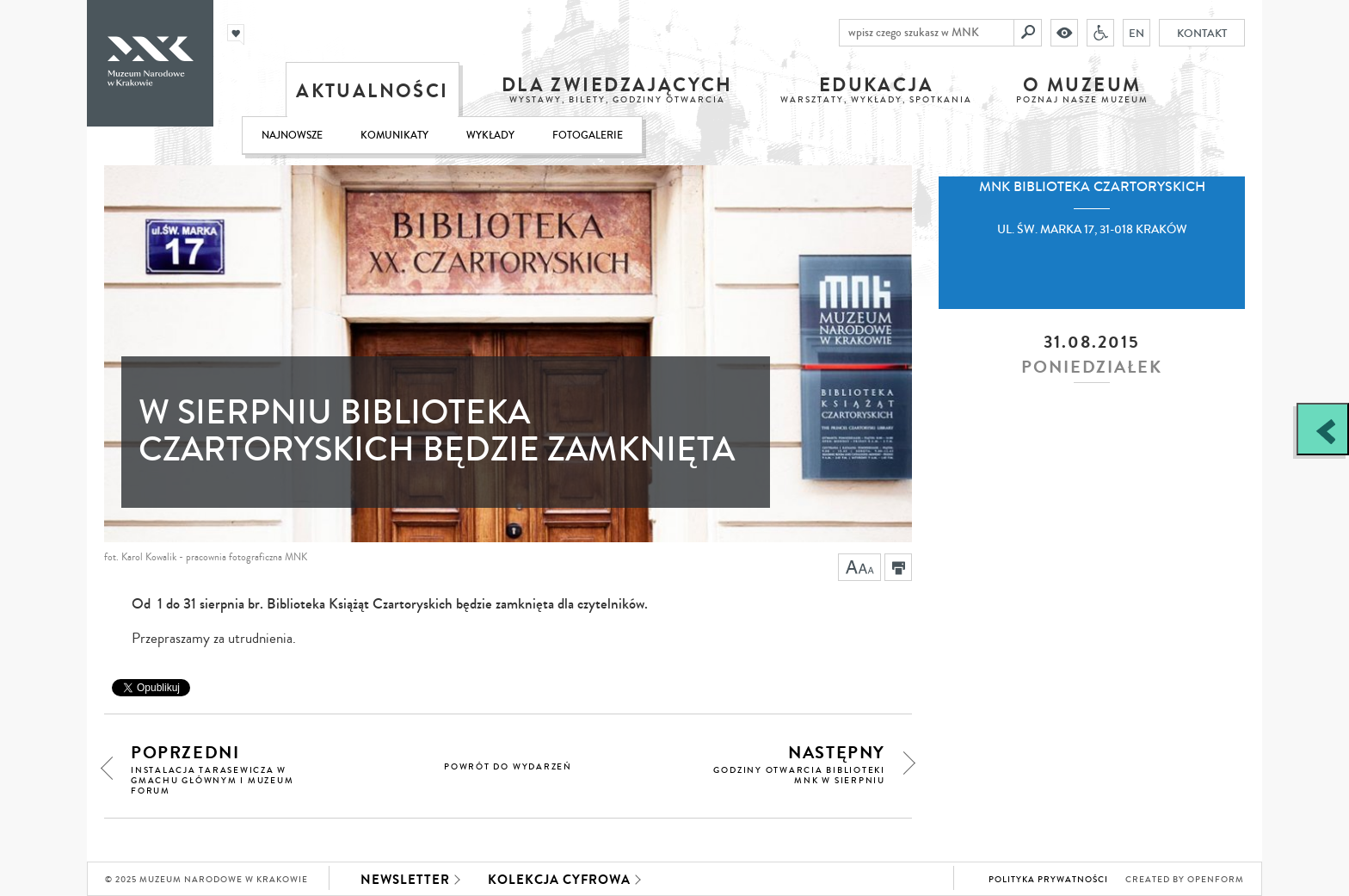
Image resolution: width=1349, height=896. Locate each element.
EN (1136, 32)
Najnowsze (292, 135)
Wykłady (490, 135)
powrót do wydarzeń (508, 767)
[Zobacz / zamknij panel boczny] (1323, 429)
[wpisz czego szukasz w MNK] (926, 32)
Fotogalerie (587, 135)
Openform (1215, 880)
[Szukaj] (1028, 32)
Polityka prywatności (1048, 880)
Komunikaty (394, 135)
